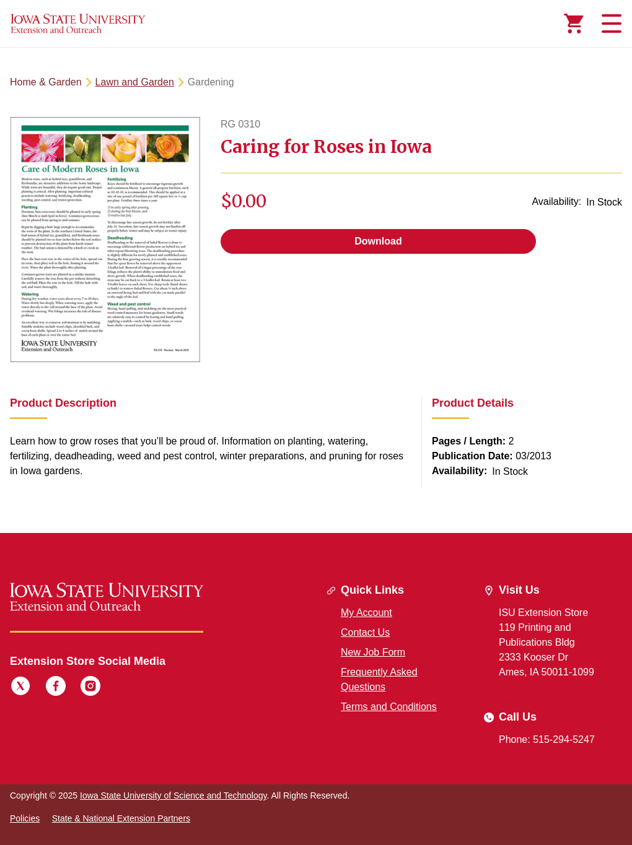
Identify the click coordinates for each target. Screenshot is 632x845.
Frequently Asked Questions (379, 679)
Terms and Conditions (389, 706)
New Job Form (373, 652)
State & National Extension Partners (121, 818)
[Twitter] (20, 688)
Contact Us (365, 632)
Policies (25, 818)
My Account (366, 612)
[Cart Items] (573, 23)
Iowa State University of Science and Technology (173, 795)
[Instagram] (90, 688)
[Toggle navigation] (609, 23)
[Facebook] (56, 688)
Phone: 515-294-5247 (547, 739)
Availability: (556, 201)
